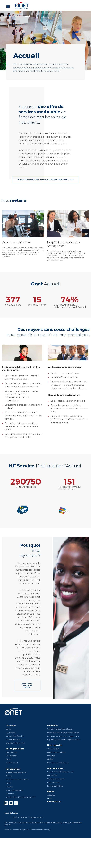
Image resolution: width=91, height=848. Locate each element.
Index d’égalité (56, 822)
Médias (50, 791)
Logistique (9, 786)
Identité (8, 729)
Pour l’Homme (11, 752)
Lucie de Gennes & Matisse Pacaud (60, 772)
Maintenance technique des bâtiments (20, 797)
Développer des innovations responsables (63, 736)
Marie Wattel (52, 775)
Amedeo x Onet (12, 763)
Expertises (17, 16)
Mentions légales (10, 822)
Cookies (47, 822)
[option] (16, 817)
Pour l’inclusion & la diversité (58, 763)
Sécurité (9, 776)
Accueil (9, 16)
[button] (83, 235)
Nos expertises (13, 769)
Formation (10, 794)
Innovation (52, 725)
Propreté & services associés (16, 772)
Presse (49, 798)
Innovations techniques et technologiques (63, 732)
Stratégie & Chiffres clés (14, 736)
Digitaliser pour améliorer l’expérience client (63, 740)
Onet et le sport (55, 768)
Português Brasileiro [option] (36, 817)
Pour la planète (11, 756)
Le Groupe (11, 725)
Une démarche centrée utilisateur (60, 729)
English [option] (16, 817)
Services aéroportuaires (14, 790)
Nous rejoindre (54, 745)
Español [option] (24, 817)
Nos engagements (15, 749)
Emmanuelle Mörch (55, 786)
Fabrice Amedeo (53, 782)
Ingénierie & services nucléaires (17, 779)
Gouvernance (11, 732)
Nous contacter (54, 801)
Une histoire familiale (13, 740)
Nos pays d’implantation (15, 743)
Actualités (51, 795)
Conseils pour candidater (56, 752)
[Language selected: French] (45, 817)
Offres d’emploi (53, 749)
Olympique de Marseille (56, 779)
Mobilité (50, 759)
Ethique (9, 759)
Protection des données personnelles (30, 822)
